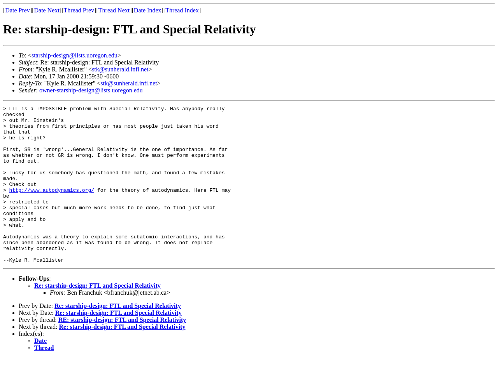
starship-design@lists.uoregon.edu (74, 55)
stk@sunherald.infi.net (120, 69)
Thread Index (182, 10)
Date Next (47, 10)
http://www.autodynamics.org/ (51, 207)
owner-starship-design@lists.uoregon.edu (91, 90)
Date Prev (17, 10)
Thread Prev (78, 10)
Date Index (147, 10)
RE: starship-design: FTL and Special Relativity (122, 351)
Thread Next (114, 10)
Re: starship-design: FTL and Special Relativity (97, 317)
